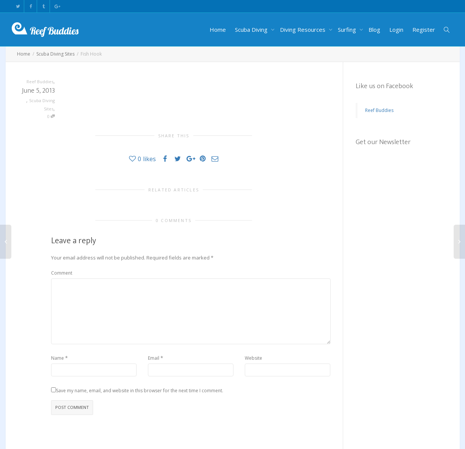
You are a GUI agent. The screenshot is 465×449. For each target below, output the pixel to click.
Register (423, 29)
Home (218, 29)
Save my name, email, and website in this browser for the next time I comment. (139, 390)
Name (57, 358)
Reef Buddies (379, 110)
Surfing (348, 29)
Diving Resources (303, 29)
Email (153, 358)
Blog (374, 29)
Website (253, 358)
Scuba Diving (252, 29)
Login (396, 29)
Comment (61, 273)
